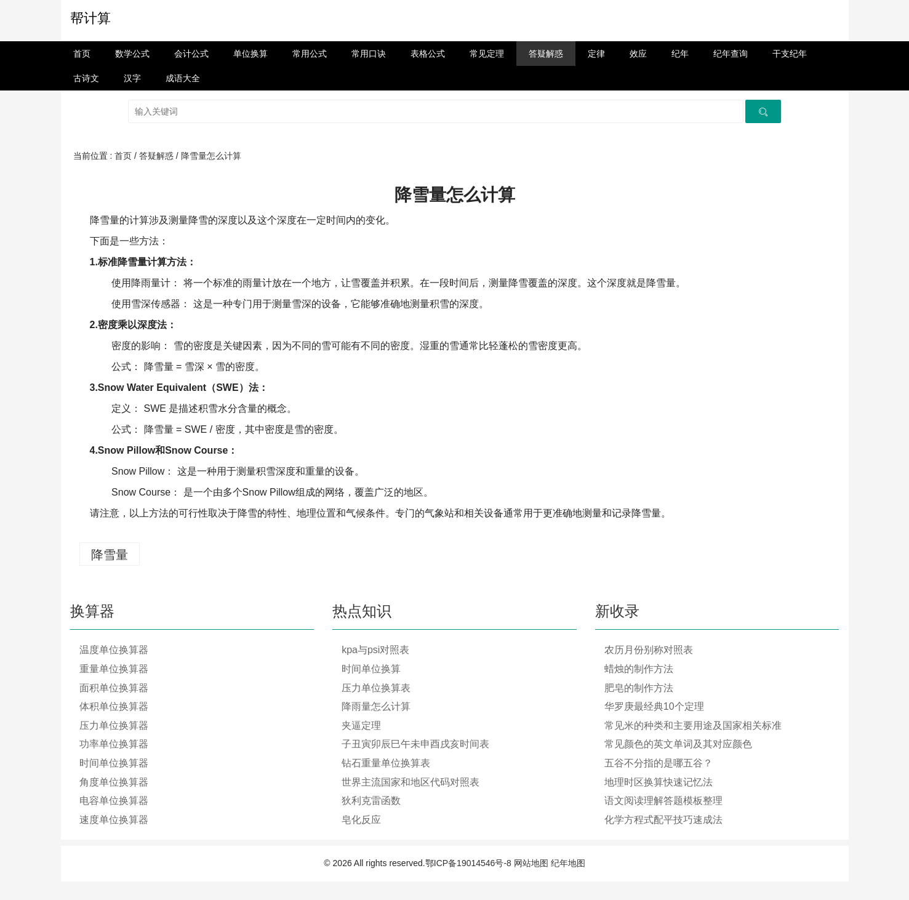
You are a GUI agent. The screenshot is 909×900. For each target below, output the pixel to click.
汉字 (132, 78)
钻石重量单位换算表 (386, 763)
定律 (596, 53)
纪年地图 (568, 863)
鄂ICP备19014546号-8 (468, 863)
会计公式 (191, 53)
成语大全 (183, 78)
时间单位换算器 (113, 763)
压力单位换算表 (376, 688)
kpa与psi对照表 (375, 650)
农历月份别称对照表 (648, 650)
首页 (81, 53)
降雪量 (109, 554)
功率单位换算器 (113, 744)
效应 (638, 53)
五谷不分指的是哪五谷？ (658, 763)
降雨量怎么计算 (376, 706)
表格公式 (427, 53)
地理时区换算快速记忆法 (658, 782)
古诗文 (86, 78)
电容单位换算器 (113, 800)
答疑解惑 (546, 53)
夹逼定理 (361, 725)
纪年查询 (730, 53)
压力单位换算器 (113, 725)
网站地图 (531, 863)
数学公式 (132, 53)
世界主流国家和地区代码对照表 (410, 782)
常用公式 (309, 53)
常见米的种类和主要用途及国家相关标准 (693, 725)
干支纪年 (789, 53)
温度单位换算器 (113, 650)
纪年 (680, 53)
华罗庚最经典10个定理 (654, 706)
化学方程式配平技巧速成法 (663, 819)
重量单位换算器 (113, 669)
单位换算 (250, 53)
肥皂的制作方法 (638, 688)
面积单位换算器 (113, 688)
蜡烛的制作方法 (638, 669)
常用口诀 (368, 53)
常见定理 (487, 53)
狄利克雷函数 (371, 800)
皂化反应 (361, 819)
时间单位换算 (371, 669)
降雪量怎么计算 (211, 156)
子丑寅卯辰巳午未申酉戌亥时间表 (415, 744)
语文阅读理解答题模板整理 (663, 800)
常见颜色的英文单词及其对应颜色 (678, 744)
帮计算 (90, 18)
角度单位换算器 (113, 782)
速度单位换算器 (113, 819)
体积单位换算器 (113, 706)
